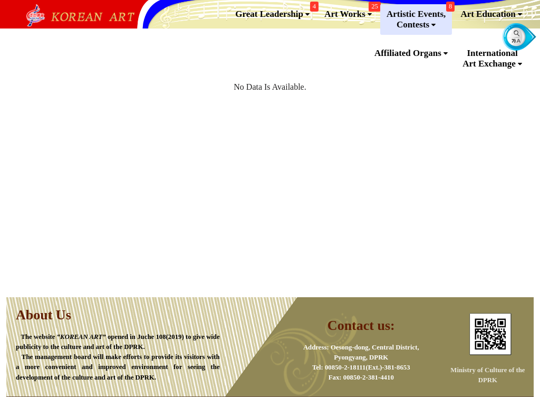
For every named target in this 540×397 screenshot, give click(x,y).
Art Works (351, 12)
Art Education (491, 14)
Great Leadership (275, 12)
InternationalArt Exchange (492, 58)
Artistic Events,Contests (419, 17)
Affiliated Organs (411, 53)
